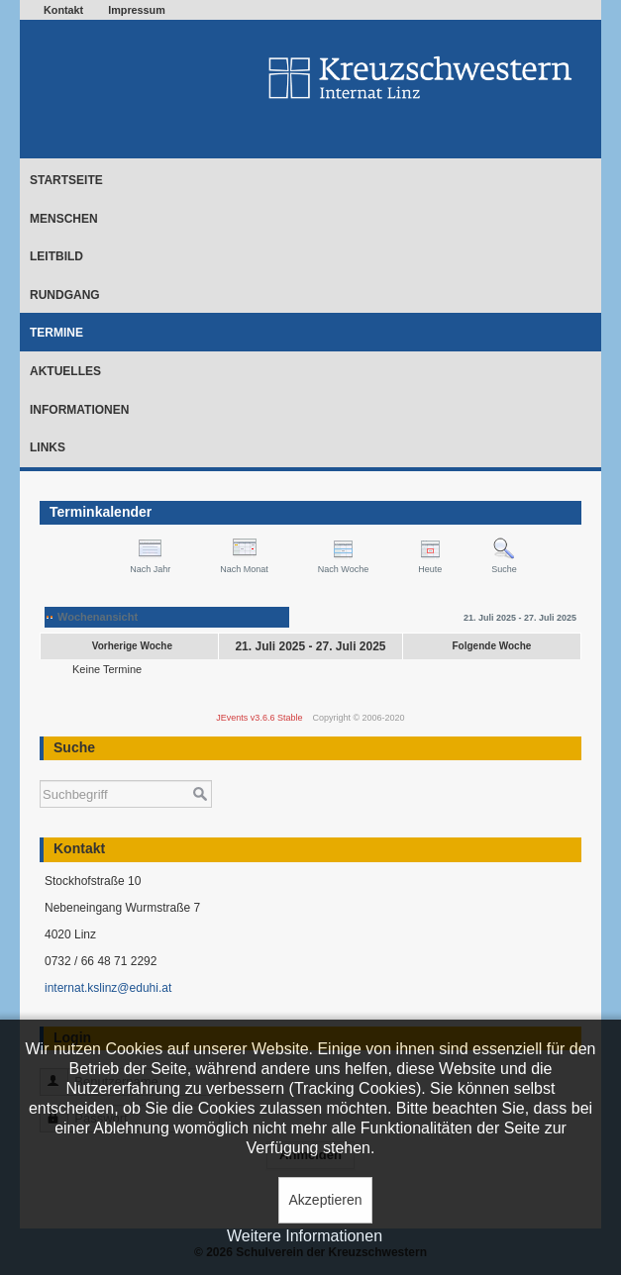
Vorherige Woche (132, 645)
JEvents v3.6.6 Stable (259, 718)
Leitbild (56, 256)
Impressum (136, 10)
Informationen (79, 410)
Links (47, 447)
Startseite (66, 180)
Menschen (64, 219)
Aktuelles (65, 371)
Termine (56, 333)
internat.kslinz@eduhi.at (108, 988)
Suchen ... (40, 770)
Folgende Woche (492, 645)
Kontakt (63, 10)
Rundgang (65, 295)
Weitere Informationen (304, 1235)
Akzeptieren (325, 1200)
